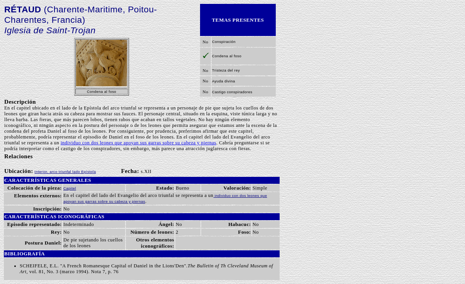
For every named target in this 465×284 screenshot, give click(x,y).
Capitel (69, 188)
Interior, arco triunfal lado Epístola (65, 171)
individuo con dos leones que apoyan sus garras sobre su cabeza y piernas (138, 142)
